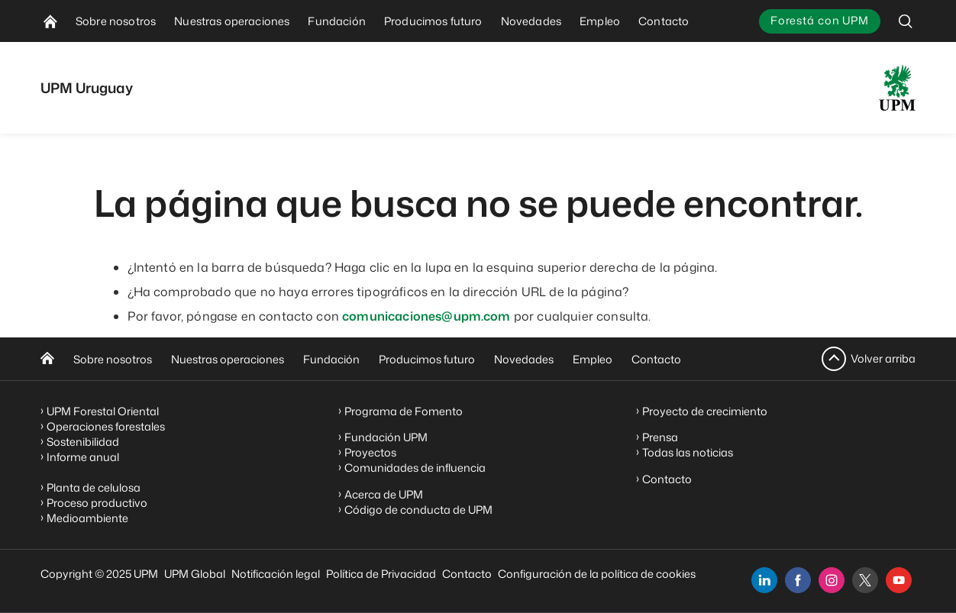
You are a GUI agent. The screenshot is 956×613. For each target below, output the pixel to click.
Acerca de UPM (383, 494)
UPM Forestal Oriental (103, 411)
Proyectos (370, 452)
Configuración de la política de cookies (597, 574)
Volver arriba (883, 358)
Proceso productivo (97, 503)
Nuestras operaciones (227, 359)
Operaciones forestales (106, 426)
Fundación (331, 359)
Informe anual (83, 457)
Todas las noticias (687, 452)
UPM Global (194, 574)
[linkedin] (764, 580)
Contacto (656, 359)
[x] (865, 580)
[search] (906, 21)
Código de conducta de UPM (418, 510)
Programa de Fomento (403, 411)
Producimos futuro (427, 359)
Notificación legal (275, 574)
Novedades (524, 359)
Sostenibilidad (83, 442)
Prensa (660, 437)
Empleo (592, 359)
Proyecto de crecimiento (704, 411)
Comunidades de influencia (415, 468)
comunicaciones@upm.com (426, 316)
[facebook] (798, 580)
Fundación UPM (386, 437)
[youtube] (899, 580)
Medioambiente (87, 518)
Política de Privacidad (381, 574)
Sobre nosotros (112, 359)
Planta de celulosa (93, 487)
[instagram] (832, 580)
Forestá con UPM (819, 20)
